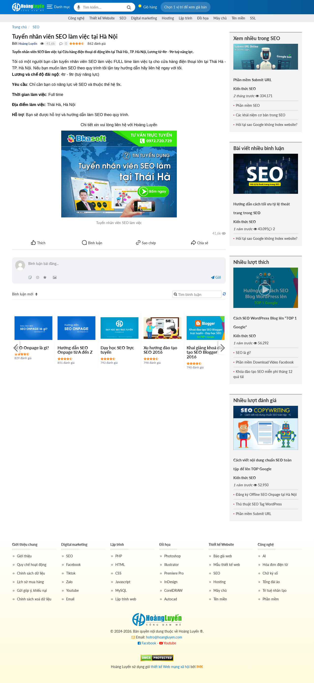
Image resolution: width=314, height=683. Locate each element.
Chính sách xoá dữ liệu (34, 599)
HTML (120, 564)
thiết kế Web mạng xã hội (170, 667)
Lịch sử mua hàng (30, 582)
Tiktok (70, 573)
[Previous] (15, 347)
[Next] (222, 347)
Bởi (14, 43)
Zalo (69, 582)
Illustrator (171, 564)
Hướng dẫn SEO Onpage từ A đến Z (75, 350)
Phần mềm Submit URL (252, 79)
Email (70, 599)
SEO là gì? (243, 352)
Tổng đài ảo (271, 582)
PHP (118, 556)
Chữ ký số (270, 573)
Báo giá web (222, 556)
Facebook (73, 564)
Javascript (122, 582)
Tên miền (238, 18)
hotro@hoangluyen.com (164, 637)
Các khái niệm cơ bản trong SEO (260, 115)
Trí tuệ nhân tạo (274, 590)
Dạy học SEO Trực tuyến (117, 350)
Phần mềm (271, 599)
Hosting (168, 18)
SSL (253, 18)
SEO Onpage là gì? (32, 347)
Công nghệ (76, 18)
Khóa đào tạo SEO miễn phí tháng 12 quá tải (262, 374)
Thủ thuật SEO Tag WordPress (259, 504)
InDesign (171, 582)
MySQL (121, 590)
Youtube (72, 590)
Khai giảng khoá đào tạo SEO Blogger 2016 (205, 352)
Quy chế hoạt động (31, 564)
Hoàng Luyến (27, 44)
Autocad (170, 599)
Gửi (216, 277)
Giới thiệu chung (24, 544)
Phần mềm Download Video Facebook (265, 362)
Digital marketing (144, 18)
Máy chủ (220, 18)
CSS (118, 573)
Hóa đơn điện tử (275, 564)
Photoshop (172, 556)
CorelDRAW (173, 590)
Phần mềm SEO (248, 105)
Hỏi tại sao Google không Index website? (266, 124)
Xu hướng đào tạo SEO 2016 (160, 350)
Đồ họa (203, 18)
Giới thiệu (24, 556)
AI (264, 556)
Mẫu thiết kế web (226, 564)
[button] (185, 7)
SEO (123, 18)
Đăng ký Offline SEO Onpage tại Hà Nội (266, 494)
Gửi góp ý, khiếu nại (32, 590)
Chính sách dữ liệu (31, 573)
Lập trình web (125, 599)
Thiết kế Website (102, 18)
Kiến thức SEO (244, 89)
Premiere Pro (174, 573)
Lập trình (185, 18)
